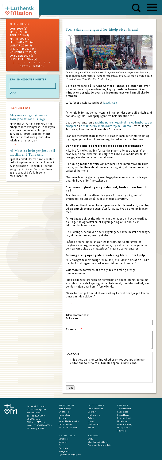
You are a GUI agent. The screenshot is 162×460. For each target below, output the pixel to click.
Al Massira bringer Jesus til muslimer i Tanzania (32, 152)
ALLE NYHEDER (19, 24)
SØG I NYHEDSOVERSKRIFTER (28, 79)
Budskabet (122, 411)
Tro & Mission (124, 408)
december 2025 (20, 49)
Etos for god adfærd (98, 442)
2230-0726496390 (43, 425)
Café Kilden (93, 424)
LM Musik (64, 411)
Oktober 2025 (20, 55)
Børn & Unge (65, 408)
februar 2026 (19, 42)
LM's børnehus (95, 408)
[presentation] (102, 373)
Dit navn (72, 318)
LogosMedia (123, 415)
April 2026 (17, 35)
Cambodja (64, 438)
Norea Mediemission (69, 421)
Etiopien (63, 442)
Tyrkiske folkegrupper (70, 454)
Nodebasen (122, 421)
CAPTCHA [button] (73, 354)
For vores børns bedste (99, 445)
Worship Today (124, 424)
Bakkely (92, 411)
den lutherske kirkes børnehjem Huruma (106, 126)
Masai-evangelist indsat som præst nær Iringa (29, 117)
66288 (41, 428)
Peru (61, 445)
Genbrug (63, 418)
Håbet (91, 421)
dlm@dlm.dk (33, 419)
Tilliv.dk (121, 430)
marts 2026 (18, 39)
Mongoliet (64, 451)
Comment (74, 329)
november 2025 (21, 52)
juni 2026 (16, 28)
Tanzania (63, 448)
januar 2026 (19, 45)
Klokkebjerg (94, 415)
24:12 (90, 438)
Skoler (91, 427)
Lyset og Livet (124, 418)
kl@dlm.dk (110, 102)
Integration (64, 415)
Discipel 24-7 (123, 427)
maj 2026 (16, 32)
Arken (91, 418)
